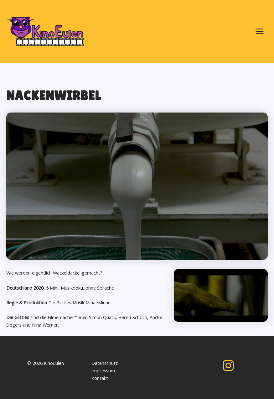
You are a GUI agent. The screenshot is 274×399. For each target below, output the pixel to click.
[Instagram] (228, 365)
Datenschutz (104, 363)
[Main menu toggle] (259, 31)
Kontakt (99, 378)
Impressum (103, 370)
